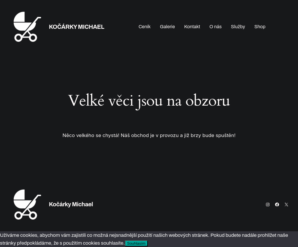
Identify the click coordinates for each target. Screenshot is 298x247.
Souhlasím (136, 243)
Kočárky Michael (76, 27)
